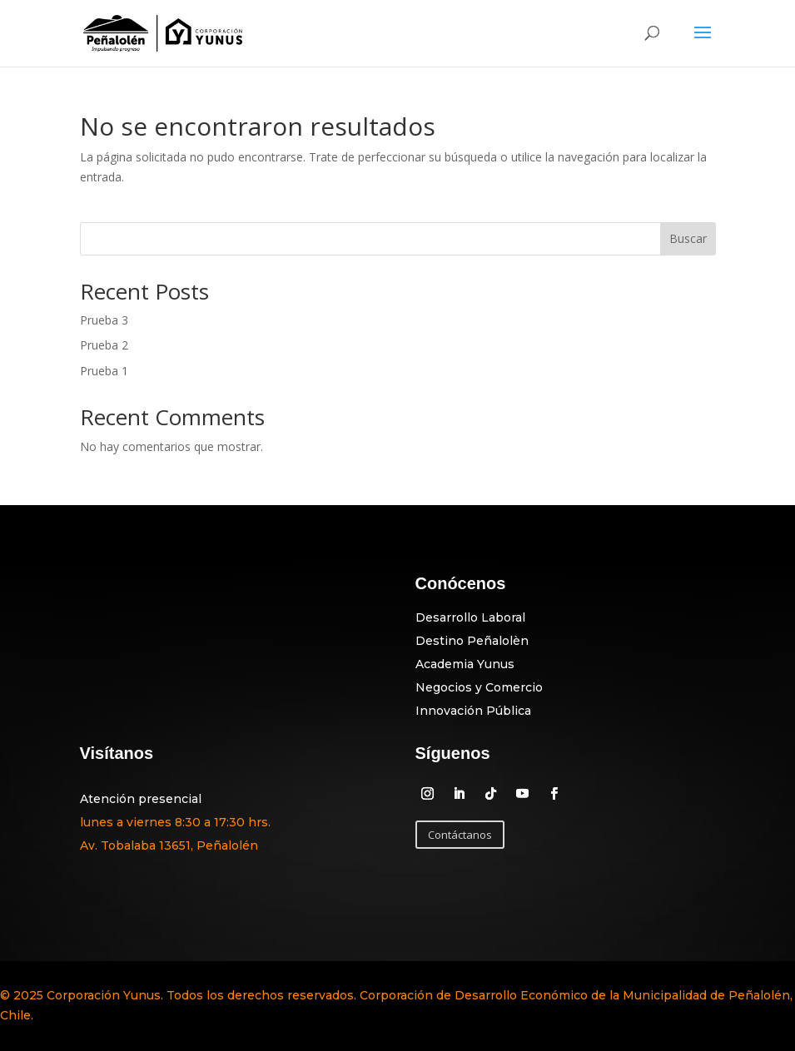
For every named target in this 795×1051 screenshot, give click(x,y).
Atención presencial (140, 798)
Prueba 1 (104, 371)
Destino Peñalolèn (472, 640)
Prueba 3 (104, 320)
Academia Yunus (464, 664)
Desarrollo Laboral (470, 617)
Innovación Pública (473, 710)
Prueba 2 (104, 345)
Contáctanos (460, 834)
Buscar (688, 238)
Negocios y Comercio (479, 687)
